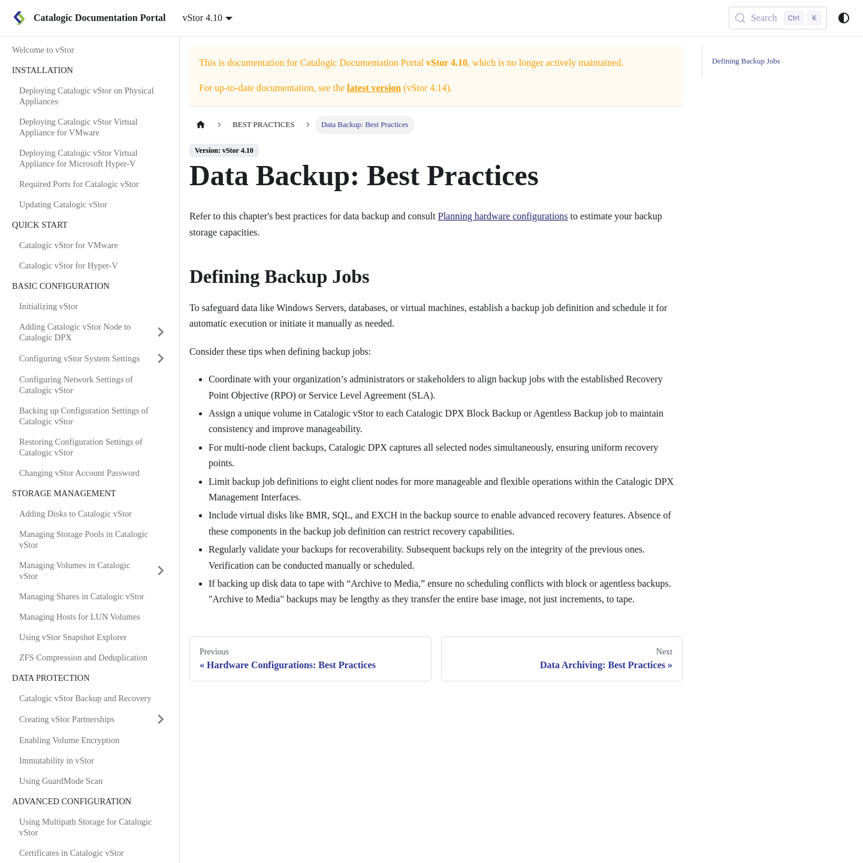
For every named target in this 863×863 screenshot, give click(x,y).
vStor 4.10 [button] (202, 18)
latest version (374, 88)
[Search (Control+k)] (778, 18)
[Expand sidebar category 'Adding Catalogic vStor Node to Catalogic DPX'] (160, 332)
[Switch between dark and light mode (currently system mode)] (843, 18)
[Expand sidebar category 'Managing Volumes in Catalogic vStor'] (160, 570)
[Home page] (200, 125)
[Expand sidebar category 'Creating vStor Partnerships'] (160, 719)
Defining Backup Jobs (746, 61)
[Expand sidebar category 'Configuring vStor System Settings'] (160, 358)
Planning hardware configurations (503, 216)
